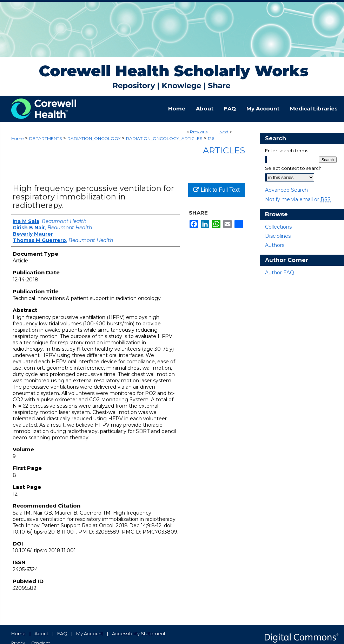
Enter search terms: (287, 150)
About (41, 633)
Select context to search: (294, 168)
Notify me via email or (298, 199)
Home (17, 138)
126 (211, 138)
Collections (278, 227)
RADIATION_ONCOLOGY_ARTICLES (164, 138)
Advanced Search (286, 190)
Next (224, 131)
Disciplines (278, 236)
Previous (198, 131)
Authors (274, 245)
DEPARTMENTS (45, 138)
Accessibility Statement (139, 633)
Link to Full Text (216, 190)
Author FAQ (279, 272)
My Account (89, 633)
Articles (224, 150)
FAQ (62, 633)
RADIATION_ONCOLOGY (93, 138)
